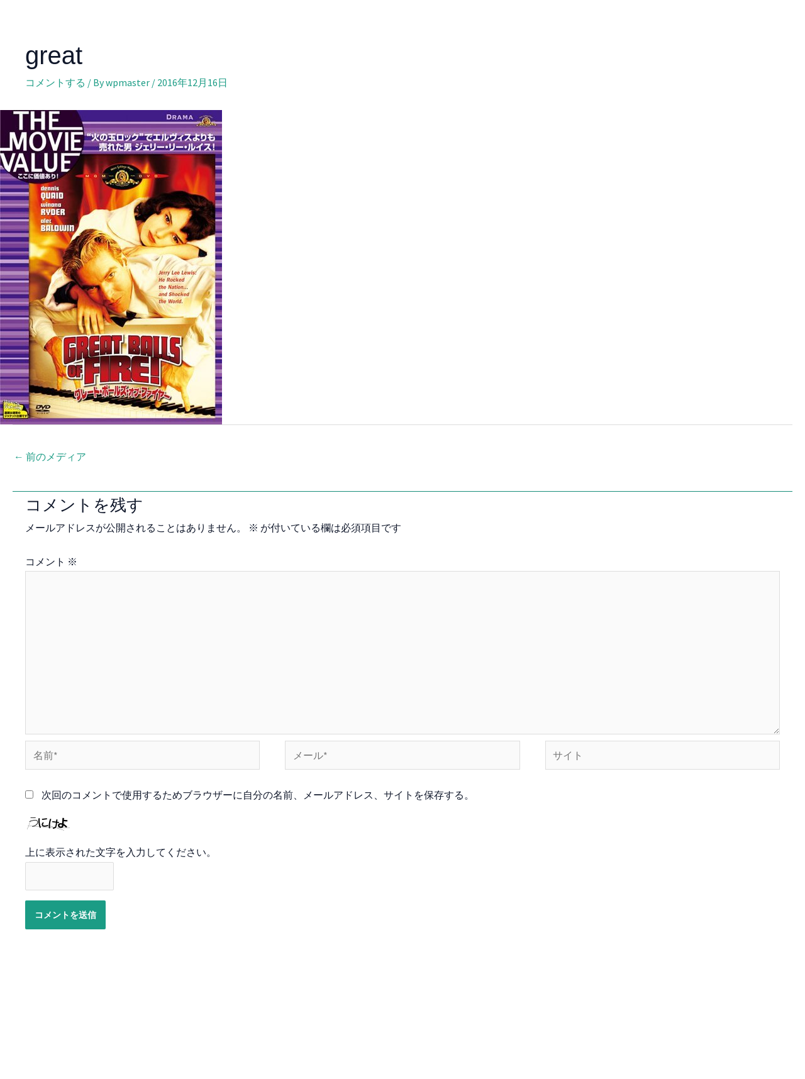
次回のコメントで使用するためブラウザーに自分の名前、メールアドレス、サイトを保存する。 (258, 797)
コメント (51, 561)
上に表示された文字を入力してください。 (120, 855)
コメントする (55, 82)
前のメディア (50, 457)
